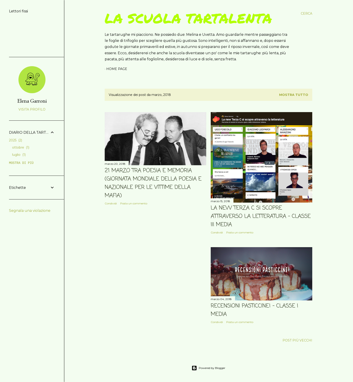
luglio (19, 155)
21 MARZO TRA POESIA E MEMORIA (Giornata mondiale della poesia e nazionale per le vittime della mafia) (153, 183)
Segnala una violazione (29, 210)
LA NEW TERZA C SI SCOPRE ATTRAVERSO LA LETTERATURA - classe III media (261, 216)
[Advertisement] (155, 247)
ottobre (20, 147)
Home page (116, 69)
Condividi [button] (111, 203)
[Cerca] (306, 13)
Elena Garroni (32, 100)
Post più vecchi (297, 340)
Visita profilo (31, 109)
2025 (15, 140)
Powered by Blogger (208, 368)
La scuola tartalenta (188, 18)
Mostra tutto (293, 95)
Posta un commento (133, 203)
